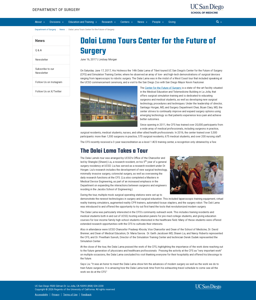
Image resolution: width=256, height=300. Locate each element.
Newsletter (41, 59)
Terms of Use (70, 294)
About (40, 21)
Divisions (57, 21)
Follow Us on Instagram (48, 82)
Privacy (55, 294)
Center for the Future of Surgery (163, 87)
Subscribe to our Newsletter (44, 70)
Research (109, 21)
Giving (172, 21)
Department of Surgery (56, 10)
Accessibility (41, 294)
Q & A (38, 50)
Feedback (86, 294)
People (158, 21)
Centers (126, 21)
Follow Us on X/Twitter (48, 91)
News (142, 21)
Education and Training (82, 21)
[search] (219, 22)
